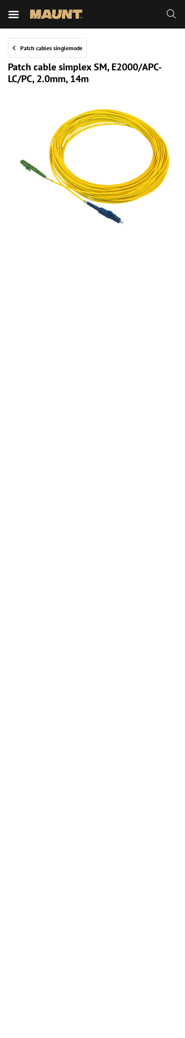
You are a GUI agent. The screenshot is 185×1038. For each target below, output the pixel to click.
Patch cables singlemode (51, 48)
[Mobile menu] (13, 14)
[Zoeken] (171, 14)
